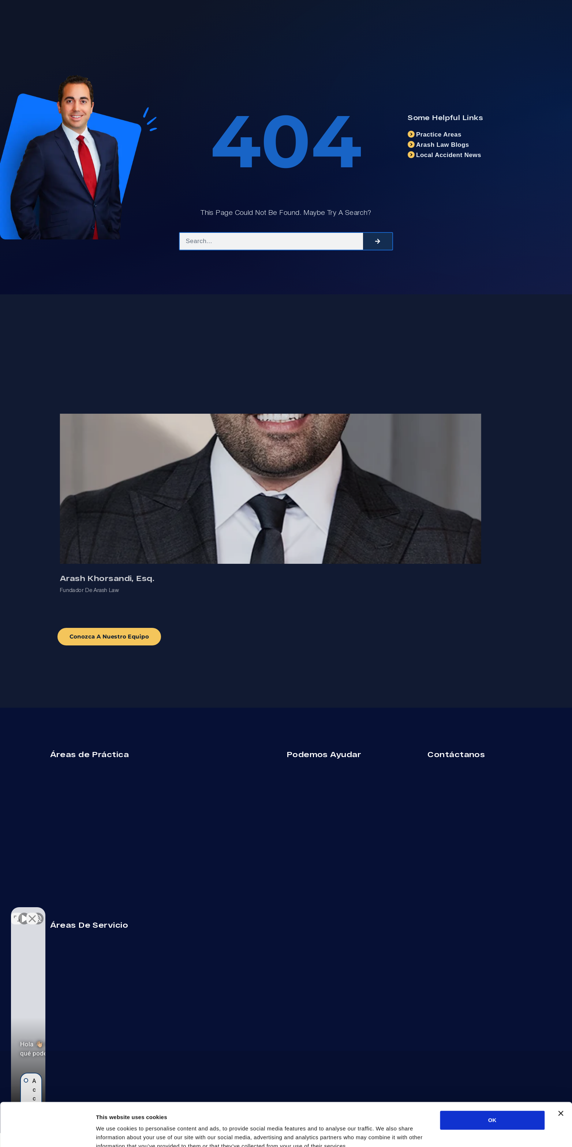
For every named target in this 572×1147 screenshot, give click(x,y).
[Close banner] (560, 1076)
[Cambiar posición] (114, 913)
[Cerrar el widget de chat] (129, 913)
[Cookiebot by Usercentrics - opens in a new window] (47, 1132)
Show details (384, 1132)
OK (492, 1083)
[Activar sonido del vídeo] (24, 913)
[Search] (377, 241)
